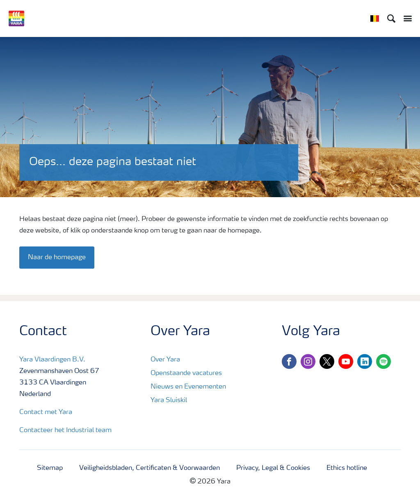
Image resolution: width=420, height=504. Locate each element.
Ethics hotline (346, 468)
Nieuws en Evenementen (188, 387)
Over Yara (165, 360)
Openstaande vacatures (186, 373)
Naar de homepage (57, 257)
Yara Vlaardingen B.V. (52, 360)
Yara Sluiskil (169, 400)
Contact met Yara (45, 412)
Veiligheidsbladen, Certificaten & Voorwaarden (149, 468)
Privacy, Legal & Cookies (273, 468)
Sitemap (50, 468)
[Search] (391, 18)
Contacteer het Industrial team (65, 430)
